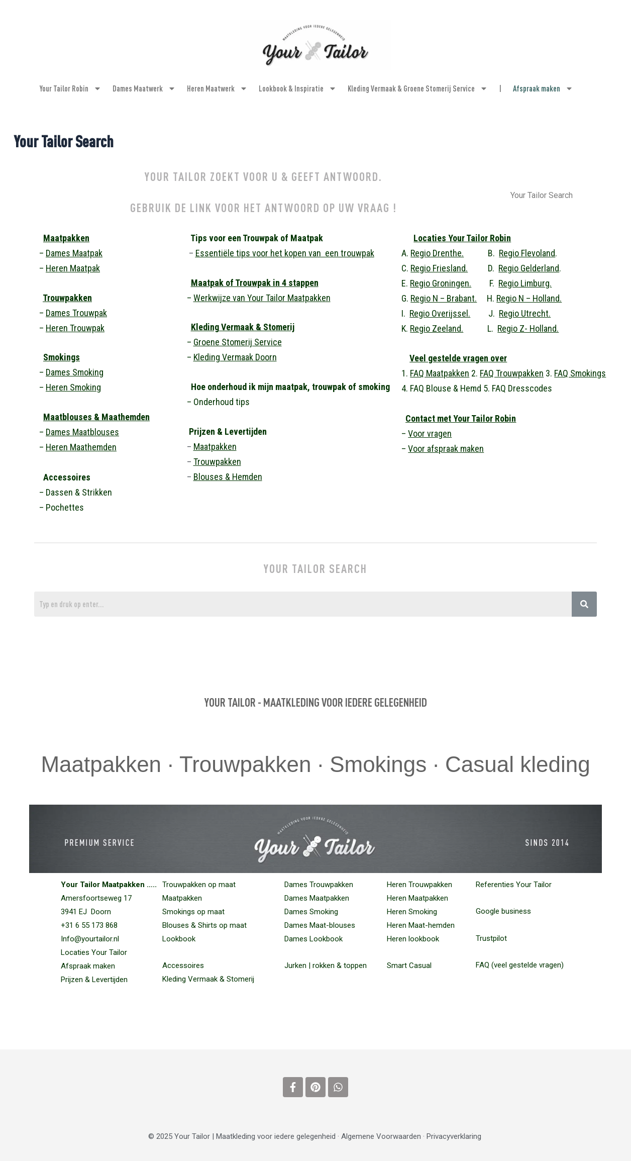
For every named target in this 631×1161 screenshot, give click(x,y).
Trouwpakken (67, 298)
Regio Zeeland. (436, 328)
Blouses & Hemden (227, 476)
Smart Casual (409, 965)
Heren (75, 328)
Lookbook (178, 938)
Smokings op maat (193, 911)
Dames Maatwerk (144, 88)
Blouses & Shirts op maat (204, 925)
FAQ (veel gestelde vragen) (520, 965)
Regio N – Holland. (529, 298)
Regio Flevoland (527, 253)
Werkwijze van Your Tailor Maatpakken (262, 298)
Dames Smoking (74, 372)
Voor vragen (430, 433)
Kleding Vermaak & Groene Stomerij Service (418, 88)
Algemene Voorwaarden (381, 1136)
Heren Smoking (73, 387)
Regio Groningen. (440, 283)
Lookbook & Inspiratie (298, 88)
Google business (503, 911)
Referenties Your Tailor (514, 884)
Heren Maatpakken (417, 898)
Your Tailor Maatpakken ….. (109, 884)
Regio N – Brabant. (443, 298)
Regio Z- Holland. (528, 328)
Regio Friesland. (439, 268)
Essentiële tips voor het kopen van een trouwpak (284, 253)
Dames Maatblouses (82, 432)
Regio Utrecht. (525, 313)
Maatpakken (66, 238)
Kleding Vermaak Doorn (235, 357)
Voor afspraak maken (446, 448)
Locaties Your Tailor (94, 952)
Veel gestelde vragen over (458, 358)
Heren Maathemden (81, 447)
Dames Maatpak (74, 253)
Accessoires (183, 965)
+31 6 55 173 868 (89, 925)
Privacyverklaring (454, 1136)
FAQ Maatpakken (439, 373)
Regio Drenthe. (437, 253)
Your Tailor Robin (70, 88)
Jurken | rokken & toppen (325, 965)
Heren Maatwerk (217, 88)
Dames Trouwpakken (318, 884)
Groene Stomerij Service (237, 342)
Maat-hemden (421, 925)
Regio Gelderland (528, 268)
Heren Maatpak (73, 268)
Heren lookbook (413, 938)
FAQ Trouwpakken (512, 373)
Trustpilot (491, 938)
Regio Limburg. (525, 283)
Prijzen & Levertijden (94, 979)
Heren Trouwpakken (419, 884)
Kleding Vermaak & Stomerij (242, 327)
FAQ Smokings (580, 373)
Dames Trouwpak (76, 313)
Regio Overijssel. (439, 313)
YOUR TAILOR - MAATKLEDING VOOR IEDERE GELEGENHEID (315, 702)
